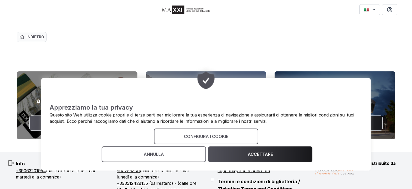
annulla (154, 154)
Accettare (260, 154)
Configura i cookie (206, 136)
